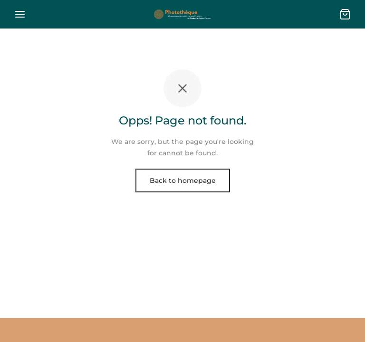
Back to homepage (183, 180)
